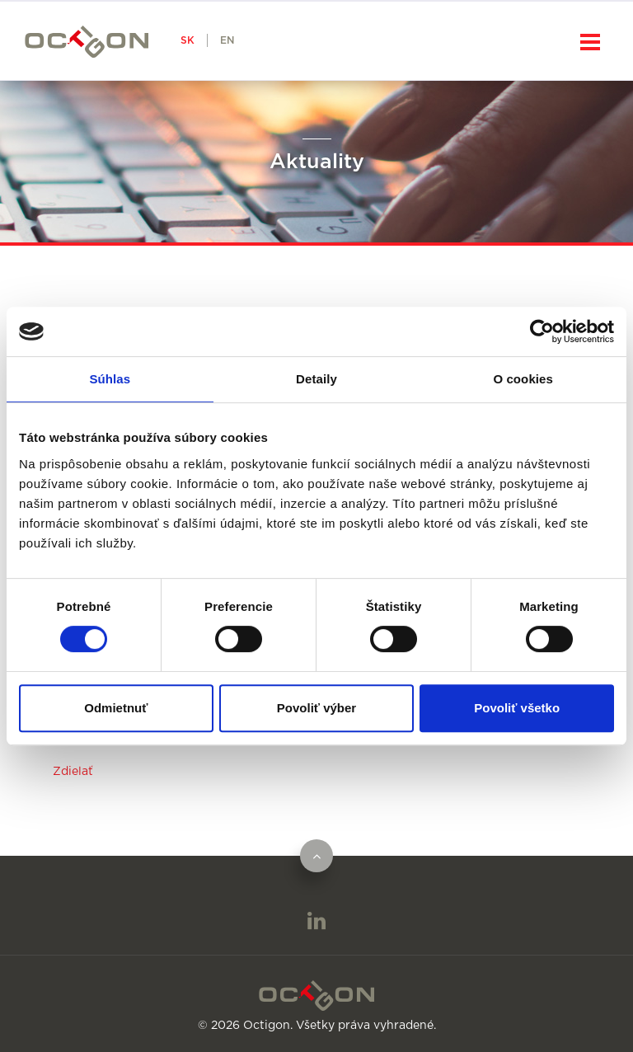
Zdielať (73, 771)
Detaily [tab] (316, 379)
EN (227, 40)
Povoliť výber (316, 708)
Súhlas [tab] (109, 379)
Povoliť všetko (517, 708)
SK (188, 40)
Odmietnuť (116, 708)
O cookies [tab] (523, 379)
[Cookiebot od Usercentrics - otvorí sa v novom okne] (542, 331)
